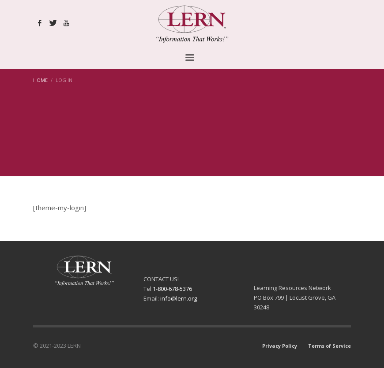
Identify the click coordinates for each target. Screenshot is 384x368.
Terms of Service (329, 345)
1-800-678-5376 (172, 289)
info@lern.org (178, 298)
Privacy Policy (279, 345)
